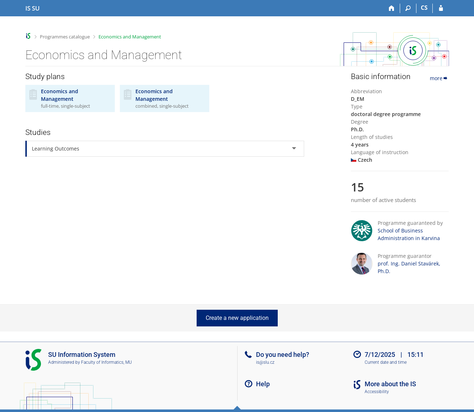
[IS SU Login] (441, 8)
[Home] (392, 8)
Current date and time (386, 362)
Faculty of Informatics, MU (106, 362)
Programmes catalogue (65, 36)
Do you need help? (282, 354)
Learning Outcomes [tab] (55, 148)
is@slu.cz (265, 362)
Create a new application (237, 317)
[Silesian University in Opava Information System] (32, 8)
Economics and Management (129, 36)
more (439, 78)
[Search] (408, 8)
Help (263, 384)
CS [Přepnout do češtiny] (424, 8)
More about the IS (390, 384)
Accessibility (377, 391)
